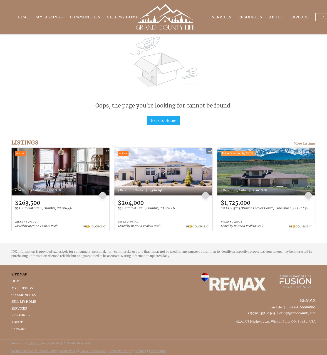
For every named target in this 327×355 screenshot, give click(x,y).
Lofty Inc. (34, 343)
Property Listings (120, 351)
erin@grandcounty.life (297, 313)
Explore (299, 17)
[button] (25, 281)
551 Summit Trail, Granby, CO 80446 (43, 208)
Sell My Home (123, 17)
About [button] (276, 17)
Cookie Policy (68, 351)
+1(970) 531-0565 (261, 313)
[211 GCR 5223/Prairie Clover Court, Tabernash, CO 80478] (266, 171)
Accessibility (157, 351)
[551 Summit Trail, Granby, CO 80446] (60, 171)
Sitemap (140, 351)
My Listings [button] (49, 17)
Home (22, 17)
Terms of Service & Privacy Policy (34, 351)
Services (222, 17)
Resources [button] (250, 17)
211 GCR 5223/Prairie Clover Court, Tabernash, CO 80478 (264, 208)
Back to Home (163, 120)
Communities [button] (85, 17)
